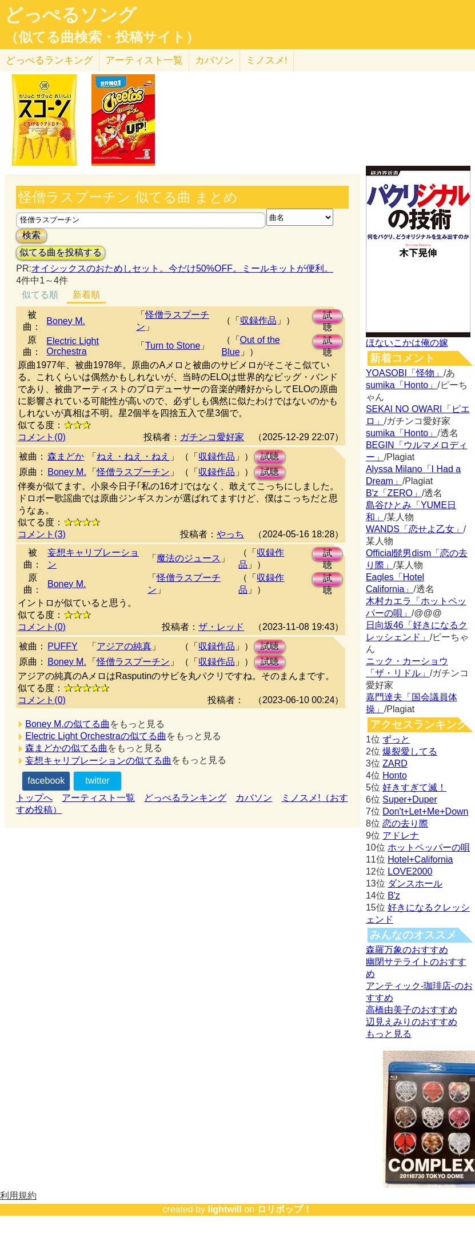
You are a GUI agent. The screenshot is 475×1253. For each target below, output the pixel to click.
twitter (97, 780)
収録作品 (258, 320)
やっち (230, 534)
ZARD (395, 763)
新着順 (86, 295)
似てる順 (40, 295)
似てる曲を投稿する (60, 252)
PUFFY (62, 646)
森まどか (65, 456)
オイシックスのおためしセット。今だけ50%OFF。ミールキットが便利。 (182, 268)
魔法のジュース (189, 558)
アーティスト (144, 60)
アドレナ (400, 835)
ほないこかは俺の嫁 (407, 343)
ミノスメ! (267, 60)
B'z (394, 895)
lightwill (224, 1209)
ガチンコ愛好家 (212, 437)
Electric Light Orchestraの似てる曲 (95, 736)
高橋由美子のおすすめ (411, 1010)
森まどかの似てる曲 (66, 748)
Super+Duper (409, 799)
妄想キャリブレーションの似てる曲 (98, 760)
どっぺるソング (71, 15)
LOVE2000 (410, 871)
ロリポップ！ (284, 1209)
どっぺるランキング (185, 798)
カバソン (214, 60)
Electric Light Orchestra (72, 346)
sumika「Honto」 (401, 385)
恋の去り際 (405, 823)
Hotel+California (420, 859)
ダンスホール (415, 883)
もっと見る (389, 1034)
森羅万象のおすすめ (407, 950)
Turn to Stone (172, 345)
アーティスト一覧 (98, 798)
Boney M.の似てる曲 (67, 724)
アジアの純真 (124, 646)
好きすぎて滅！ (414, 787)
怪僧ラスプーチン (133, 472)
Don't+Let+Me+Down (425, 811)
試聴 (327, 317)
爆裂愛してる (409, 751)
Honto (394, 775)
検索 (31, 235)
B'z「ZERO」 (394, 493)
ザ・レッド (221, 627)
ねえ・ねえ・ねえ (133, 456)
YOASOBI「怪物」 (405, 373)
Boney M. (65, 321)
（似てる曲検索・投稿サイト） (102, 37)
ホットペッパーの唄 (429, 847)
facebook (46, 780)
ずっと (396, 739)
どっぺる (49, 60)
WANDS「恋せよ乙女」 (415, 529)
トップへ (34, 798)
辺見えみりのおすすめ (411, 1022)
